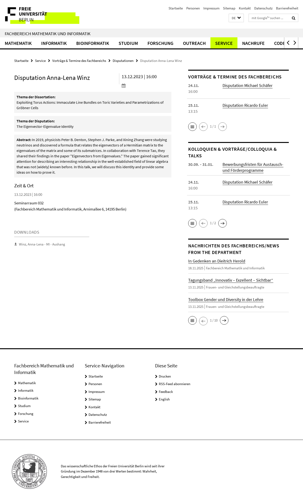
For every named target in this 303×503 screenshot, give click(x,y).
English (164, 399)
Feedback (166, 391)
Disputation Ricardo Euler (245, 105)
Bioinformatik (92, 43)
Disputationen (123, 60)
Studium (128, 43)
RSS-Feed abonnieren (174, 384)
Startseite (176, 8)
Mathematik (18, 43)
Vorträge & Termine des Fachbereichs (79, 60)
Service (224, 43)
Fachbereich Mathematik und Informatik (47, 33)
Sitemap (229, 8)
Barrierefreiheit (287, 8)
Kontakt (245, 8)
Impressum (211, 8)
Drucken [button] (165, 376)
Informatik (54, 43)
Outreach (194, 43)
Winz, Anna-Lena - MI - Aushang (42, 244)
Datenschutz (263, 8)
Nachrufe (253, 43)
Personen (193, 8)
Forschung (160, 43)
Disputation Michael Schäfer (247, 85)
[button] (236, 18)
